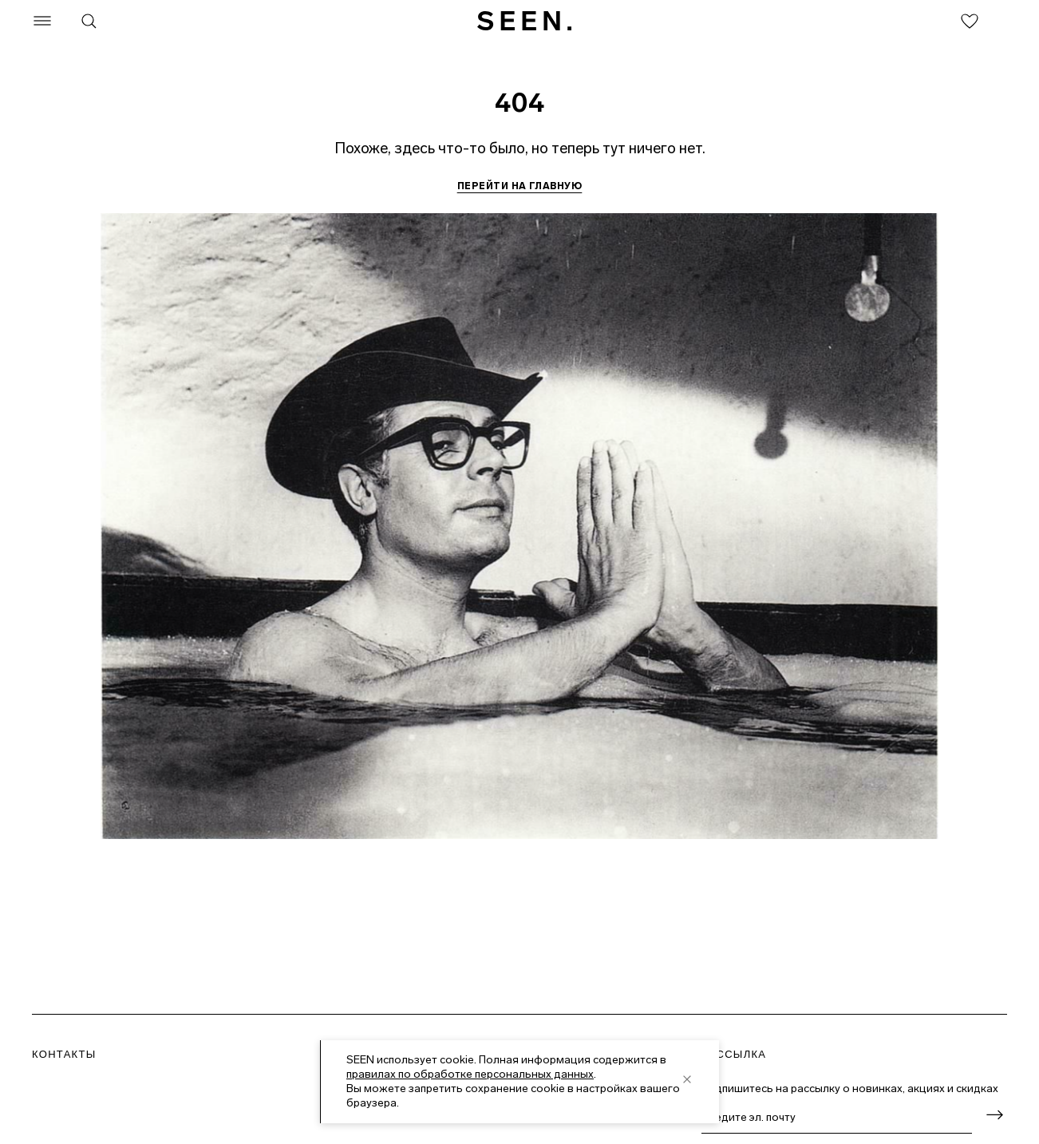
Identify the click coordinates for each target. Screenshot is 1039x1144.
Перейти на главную (520, 186)
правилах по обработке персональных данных (470, 1074)
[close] (687, 1079)
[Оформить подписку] (994, 1115)
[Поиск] (88, 20)
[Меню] (42, 20)
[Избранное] (969, 20)
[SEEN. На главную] (524, 20)
